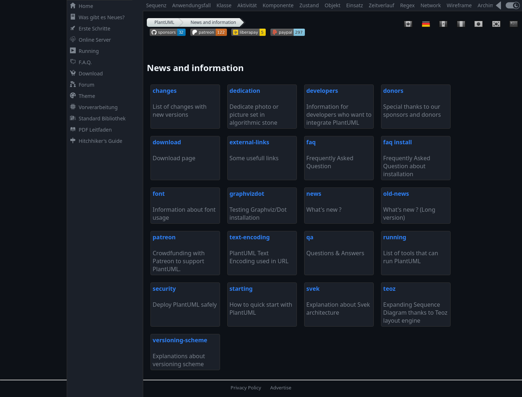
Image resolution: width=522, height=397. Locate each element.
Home (80, 6)
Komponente (278, 5)
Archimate (489, 5)
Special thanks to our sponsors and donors (412, 103)
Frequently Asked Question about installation (406, 158)
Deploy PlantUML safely (185, 297)
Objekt (333, 5)
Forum (80, 84)
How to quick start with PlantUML (260, 301)
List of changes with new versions (180, 103)
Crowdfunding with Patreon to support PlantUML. (179, 253)
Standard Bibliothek (96, 118)
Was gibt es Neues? (96, 17)
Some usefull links (253, 150)
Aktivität (247, 5)
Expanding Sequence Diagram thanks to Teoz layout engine (415, 304)
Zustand (309, 5)
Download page (174, 150)
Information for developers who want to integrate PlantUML (339, 107)
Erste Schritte (88, 28)
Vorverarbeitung (92, 107)
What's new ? (323, 202)
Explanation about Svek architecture (338, 301)
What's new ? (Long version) (409, 206)
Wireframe (459, 5)
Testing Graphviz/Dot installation (258, 206)
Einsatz (354, 5)
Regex (407, 5)
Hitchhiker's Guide (94, 140)
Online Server (89, 39)
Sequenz (156, 5)
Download (85, 73)
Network (430, 5)
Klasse (223, 5)
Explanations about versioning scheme (180, 352)
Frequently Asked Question (329, 154)
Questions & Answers (335, 245)
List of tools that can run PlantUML (410, 249)
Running (83, 50)
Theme (81, 95)
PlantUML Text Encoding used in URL (259, 249)
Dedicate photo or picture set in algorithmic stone (254, 107)
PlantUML (164, 22)
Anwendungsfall (191, 5)
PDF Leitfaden (89, 129)
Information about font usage (184, 206)
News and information (213, 22)
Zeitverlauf (381, 5)
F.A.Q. (79, 62)
